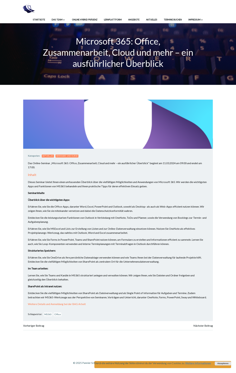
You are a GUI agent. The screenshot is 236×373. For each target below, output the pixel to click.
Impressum (195, 19)
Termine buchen (173, 19)
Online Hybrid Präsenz (84, 19)
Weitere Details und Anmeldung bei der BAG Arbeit (57, 304)
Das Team (58, 19)
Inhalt (32, 175)
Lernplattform (113, 19)
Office (58, 314)
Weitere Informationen (198, 363)
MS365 (48, 314)
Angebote (133, 19)
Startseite (39, 19)
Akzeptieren (222, 363)
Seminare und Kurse (67, 156)
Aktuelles (151, 19)
